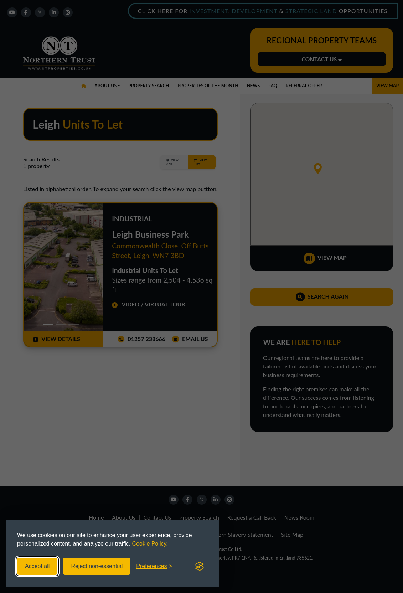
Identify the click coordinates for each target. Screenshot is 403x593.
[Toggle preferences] (154, 566)
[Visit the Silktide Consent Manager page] (199, 566)
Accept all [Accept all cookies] (37, 566)
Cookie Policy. (150, 544)
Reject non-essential (97, 566)
